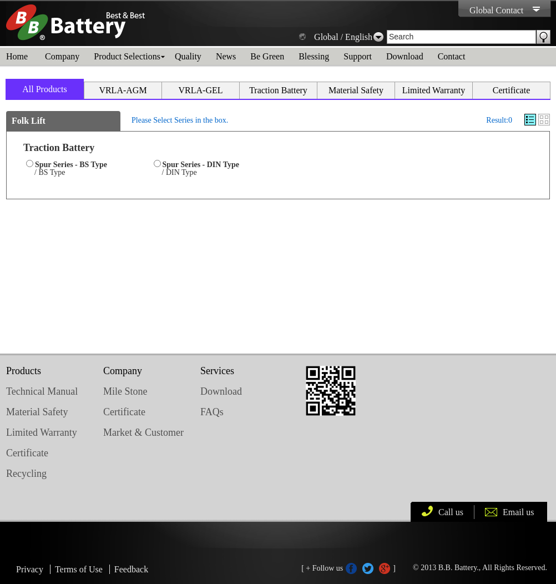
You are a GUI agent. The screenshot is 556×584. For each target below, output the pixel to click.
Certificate (511, 90)
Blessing (314, 56)
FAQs (212, 411)
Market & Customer (143, 432)
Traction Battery (278, 90)
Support (357, 56)
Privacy (29, 569)
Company (62, 56)
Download (404, 56)
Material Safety (355, 90)
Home (17, 56)
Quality (188, 56)
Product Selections (127, 56)
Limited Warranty (434, 90)
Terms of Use (79, 569)
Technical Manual (42, 391)
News (226, 56)
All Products (44, 89)
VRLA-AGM (122, 90)
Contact (452, 56)
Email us (518, 512)
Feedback (131, 569)
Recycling (26, 473)
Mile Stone (125, 391)
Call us (450, 512)
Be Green (267, 56)
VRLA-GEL (201, 90)
